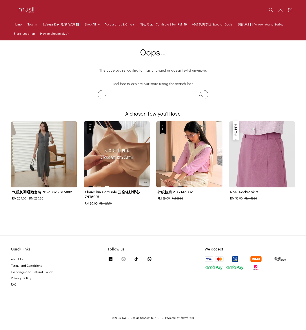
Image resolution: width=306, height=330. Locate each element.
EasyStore (187, 317)
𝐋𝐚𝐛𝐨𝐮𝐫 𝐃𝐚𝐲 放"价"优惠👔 (61, 24)
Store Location (24, 33)
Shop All (90, 24)
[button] (271, 10)
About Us (17, 259)
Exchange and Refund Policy (32, 272)
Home (18, 24)
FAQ (13, 284)
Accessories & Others (120, 24)
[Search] (201, 94)
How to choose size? (54, 33)
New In (32, 24)
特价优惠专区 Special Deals (212, 24)
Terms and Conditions (26, 265)
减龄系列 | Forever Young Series (261, 24)
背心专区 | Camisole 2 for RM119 (163, 24)
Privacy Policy (21, 278)
